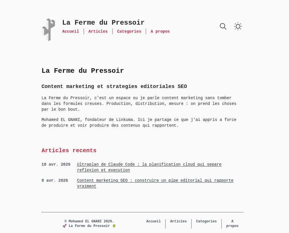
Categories (129, 31)
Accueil (70, 31)
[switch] (238, 26)
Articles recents (69, 150)
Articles (98, 31)
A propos (160, 31)
